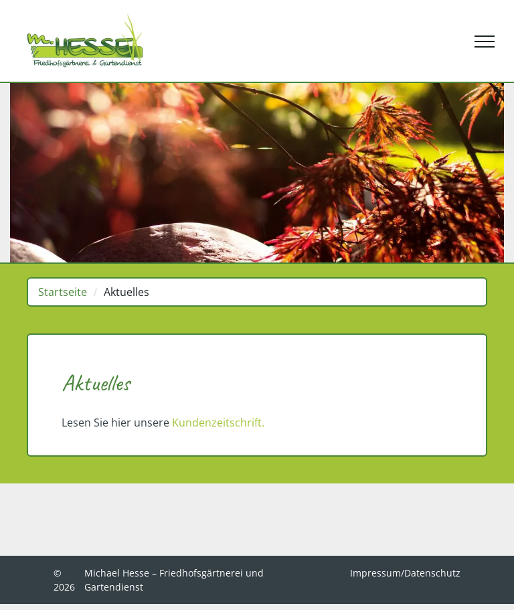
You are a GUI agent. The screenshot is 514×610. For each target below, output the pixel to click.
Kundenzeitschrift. (218, 422)
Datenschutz (432, 572)
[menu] (484, 41)
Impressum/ (377, 572)
